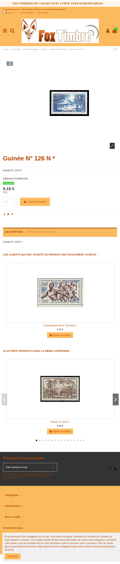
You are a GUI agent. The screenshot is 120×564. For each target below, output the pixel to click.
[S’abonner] (53, 467)
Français (10, 13)
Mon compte (42, 13)
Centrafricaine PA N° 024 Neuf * (60, 325)
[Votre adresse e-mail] (26, 467)
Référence (8, 178)
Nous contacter (27, 13)
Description (14, 231)
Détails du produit (41, 231)
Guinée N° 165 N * (60, 422)
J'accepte (12, 556)
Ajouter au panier (35, 201)
